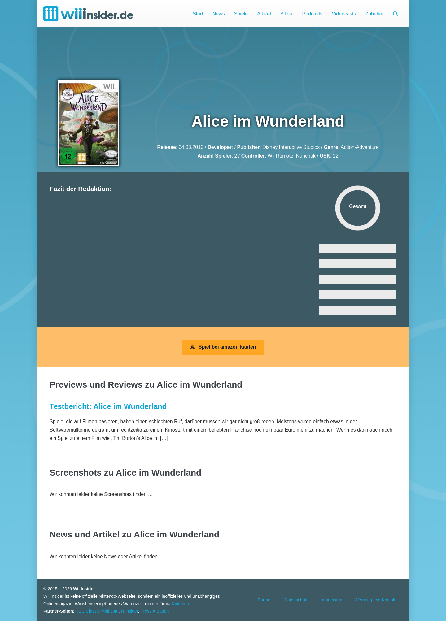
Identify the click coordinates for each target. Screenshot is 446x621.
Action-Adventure (360, 147)
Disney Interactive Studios (291, 147)
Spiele (241, 13)
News (218, 13)
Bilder (286, 13)
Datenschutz (296, 599)
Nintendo (180, 603)
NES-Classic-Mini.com (96, 611)
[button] (395, 14)
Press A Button (155, 611)
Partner (265, 599)
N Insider (129, 611)
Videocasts (344, 13)
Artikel (264, 13)
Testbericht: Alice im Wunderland (108, 406)
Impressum (331, 599)
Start (198, 13)
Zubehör (374, 13)
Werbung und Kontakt (375, 599)
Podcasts (312, 13)
